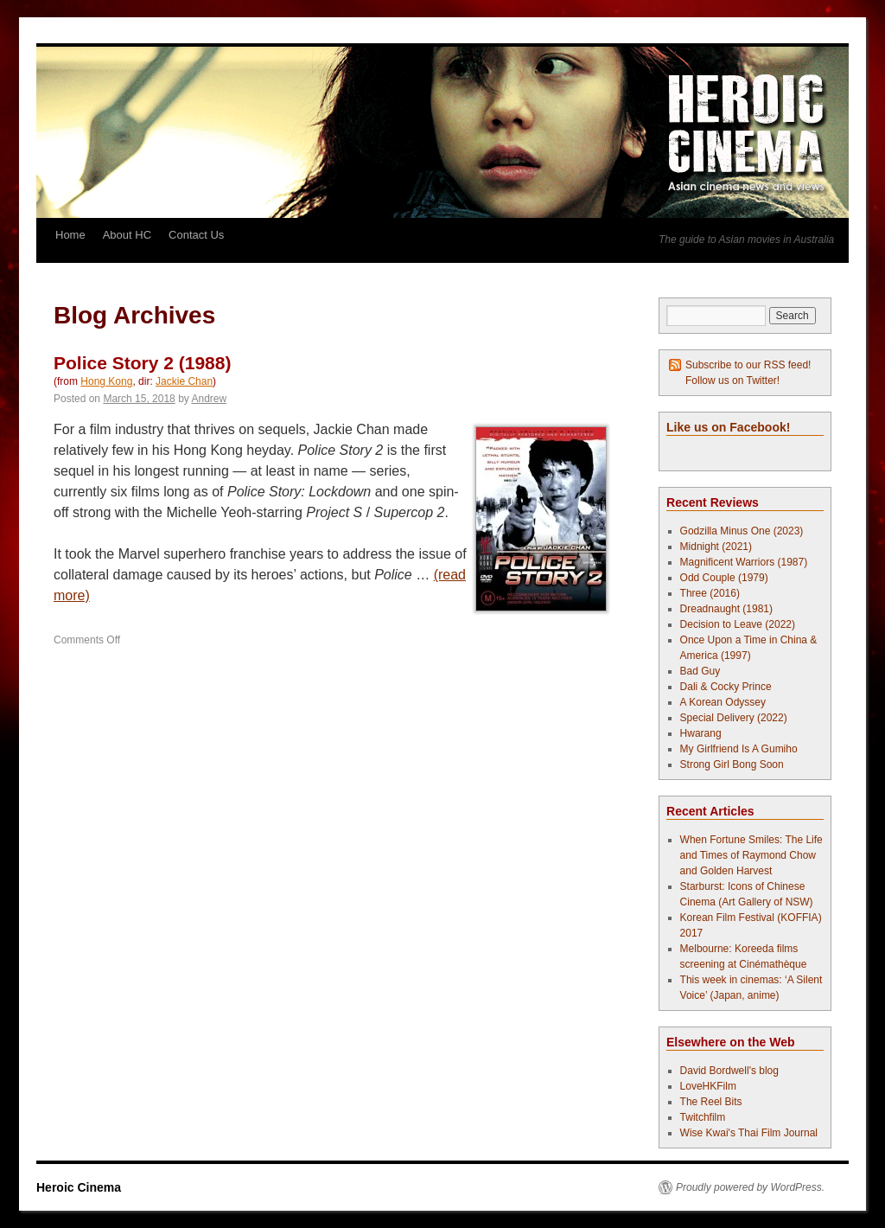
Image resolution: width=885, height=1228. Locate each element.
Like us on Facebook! (728, 427)
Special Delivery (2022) (733, 718)
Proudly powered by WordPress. (750, 1187)
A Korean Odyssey (723, 702)
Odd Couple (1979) (724, 578)
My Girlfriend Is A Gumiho (739, 749)
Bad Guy (700, 671)
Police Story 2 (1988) (142, 363)
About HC (127, 234)
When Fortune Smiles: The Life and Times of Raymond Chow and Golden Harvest (751, 855)
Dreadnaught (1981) (726, 609)
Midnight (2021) (716, 546)
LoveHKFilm (708, 1086)
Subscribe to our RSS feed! (748, 365)
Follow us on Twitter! (732, 380)
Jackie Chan (184, 381)
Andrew (208, 399)
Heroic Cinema (78, 1187)
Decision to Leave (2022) (737, 624)
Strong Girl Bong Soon (732, 764)
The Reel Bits (711, 1102)
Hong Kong (106, 381)
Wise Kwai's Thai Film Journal (749, 1133)
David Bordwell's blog (729, 1071)
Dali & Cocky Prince (726, 687)
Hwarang (701, 733)
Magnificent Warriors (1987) (744, 562)
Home (70, 234)
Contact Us (196, 234)
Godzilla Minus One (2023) (742, 531)
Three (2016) (710, 593)
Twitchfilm (703, 1117)
